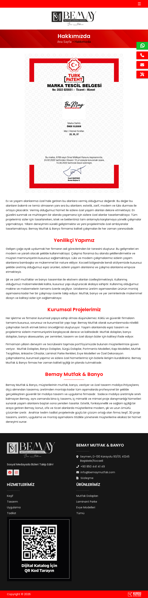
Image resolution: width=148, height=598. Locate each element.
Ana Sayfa (64, 42)
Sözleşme (84, 478)
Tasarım (12, 502)
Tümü (80, 513)
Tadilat (11, 513)
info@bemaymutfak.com (95, 472)
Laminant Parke (86, 502)
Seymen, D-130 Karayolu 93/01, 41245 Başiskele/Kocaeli (103, 459)
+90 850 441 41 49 (90, 466)
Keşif (10, 496)
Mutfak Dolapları (87, 496)
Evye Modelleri (85, 507)
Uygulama (14, 507)
